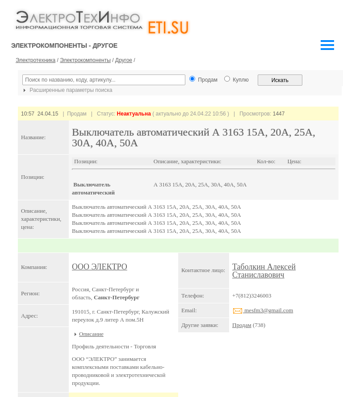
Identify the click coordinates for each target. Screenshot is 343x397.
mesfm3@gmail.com (262, 310)
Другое (123, 60)
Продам (241, 325)
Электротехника (35, 60)
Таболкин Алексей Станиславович (264, 270)
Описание (91, 334)
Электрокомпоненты (85, 60)
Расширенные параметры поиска (66, 90)
